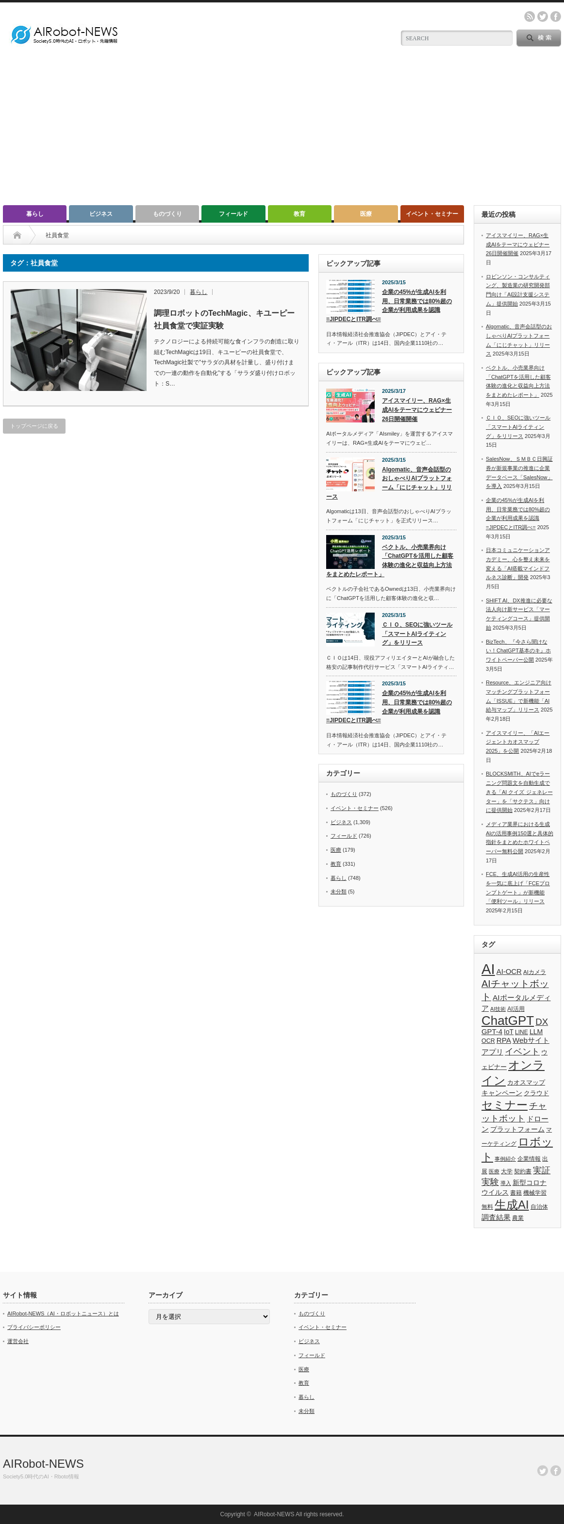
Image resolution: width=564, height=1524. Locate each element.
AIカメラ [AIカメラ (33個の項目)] (534, 972)
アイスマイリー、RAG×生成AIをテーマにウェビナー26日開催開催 (417, 409)
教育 (299, 214)
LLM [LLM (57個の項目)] (536, 1032)
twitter (542, 16)
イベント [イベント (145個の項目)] (522, 1051)
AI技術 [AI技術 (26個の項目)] (498, 1009)
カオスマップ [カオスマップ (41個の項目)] (526, 1082)
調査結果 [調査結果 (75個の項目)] (496, 1217)
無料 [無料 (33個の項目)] (487, 1206)
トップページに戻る (34, 426)
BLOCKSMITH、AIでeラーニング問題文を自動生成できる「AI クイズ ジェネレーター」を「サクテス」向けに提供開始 (519, 792)
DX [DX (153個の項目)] (541, 1022)
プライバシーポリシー (34, 1327)
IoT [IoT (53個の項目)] (509, 1032)
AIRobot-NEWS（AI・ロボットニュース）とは (63, 1313)
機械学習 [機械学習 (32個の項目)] (535, 1192)
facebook (555, 16)
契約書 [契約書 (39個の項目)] (522, 1171)
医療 (366, 214)
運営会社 (18, 1341)
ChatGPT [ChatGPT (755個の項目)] (507, 1020)
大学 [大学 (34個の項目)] (507, 1171)
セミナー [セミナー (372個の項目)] (504, 1105)
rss (529, 16)
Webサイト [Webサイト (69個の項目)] (531, 1040)
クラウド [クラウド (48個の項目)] (536, 1093)
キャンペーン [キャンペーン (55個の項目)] (501, 1093)
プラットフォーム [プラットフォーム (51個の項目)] (517, 1129)
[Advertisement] (282, 132)
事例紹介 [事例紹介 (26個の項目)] (505, 1159)
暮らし (35, 214)
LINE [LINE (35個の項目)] (521, 1032)
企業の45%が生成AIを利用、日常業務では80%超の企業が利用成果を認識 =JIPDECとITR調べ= (389, 306)
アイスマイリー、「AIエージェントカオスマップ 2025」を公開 (517, 742)
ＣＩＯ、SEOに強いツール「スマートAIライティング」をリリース (417, 633)
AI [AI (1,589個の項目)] (488, 969)
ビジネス (101, 214)
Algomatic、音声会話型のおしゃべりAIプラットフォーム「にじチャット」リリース (389, 483)
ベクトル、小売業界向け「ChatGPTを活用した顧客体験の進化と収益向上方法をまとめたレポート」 (389, 561)
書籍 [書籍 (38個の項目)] (516, 1192)
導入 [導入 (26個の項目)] (505, 1183)
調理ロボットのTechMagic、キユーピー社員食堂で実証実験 (224, 319)
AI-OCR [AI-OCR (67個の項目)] (509, 971)
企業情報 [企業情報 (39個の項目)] (529, 1158)
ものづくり (167, 214)
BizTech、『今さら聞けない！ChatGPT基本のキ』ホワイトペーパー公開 (518, 651)
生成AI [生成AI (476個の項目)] (512, 1204)
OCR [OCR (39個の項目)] (488, 1041)
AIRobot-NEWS (43, 1463)
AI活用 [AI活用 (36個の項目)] (515, 1008)
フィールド (233, 214)
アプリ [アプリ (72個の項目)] (492, 1052)
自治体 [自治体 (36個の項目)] (539, 1206)
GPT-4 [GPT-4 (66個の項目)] (491, 1032)
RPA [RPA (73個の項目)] (504, 1040)
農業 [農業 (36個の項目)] (518, 1218)
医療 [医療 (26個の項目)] (494, 1171)
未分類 (339, 891)
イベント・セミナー (432, 214)
